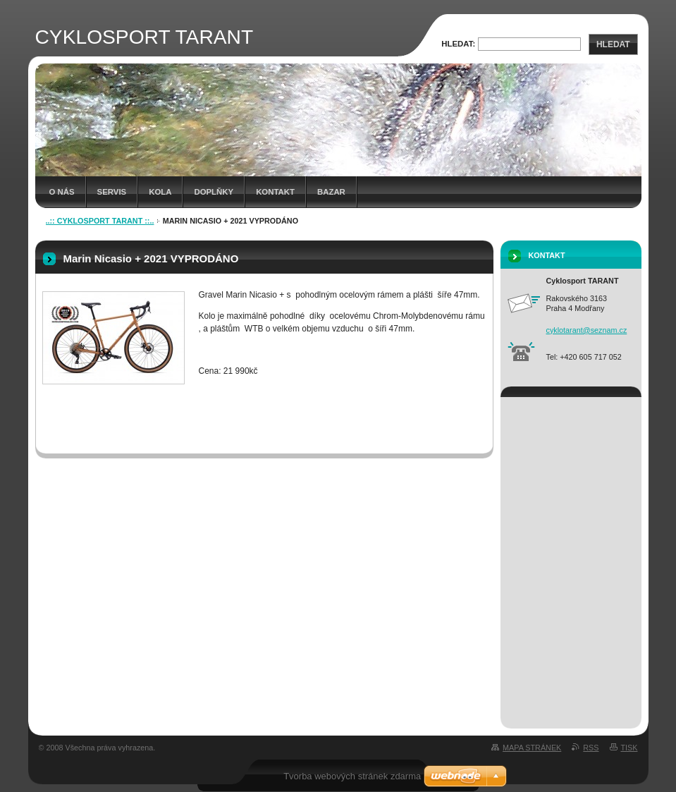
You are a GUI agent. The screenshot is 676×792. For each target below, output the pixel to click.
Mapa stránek (532, 747)
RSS (590, 747)
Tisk (629, 747)
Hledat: (458, 43)
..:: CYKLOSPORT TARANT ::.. (100, 221)
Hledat (613, 44)
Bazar (331, 192)
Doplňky (213, 192)
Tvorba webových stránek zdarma (352, 776)
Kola (160, 192)
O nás (62, 192)
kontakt (275, 192)
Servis (112, 192)
